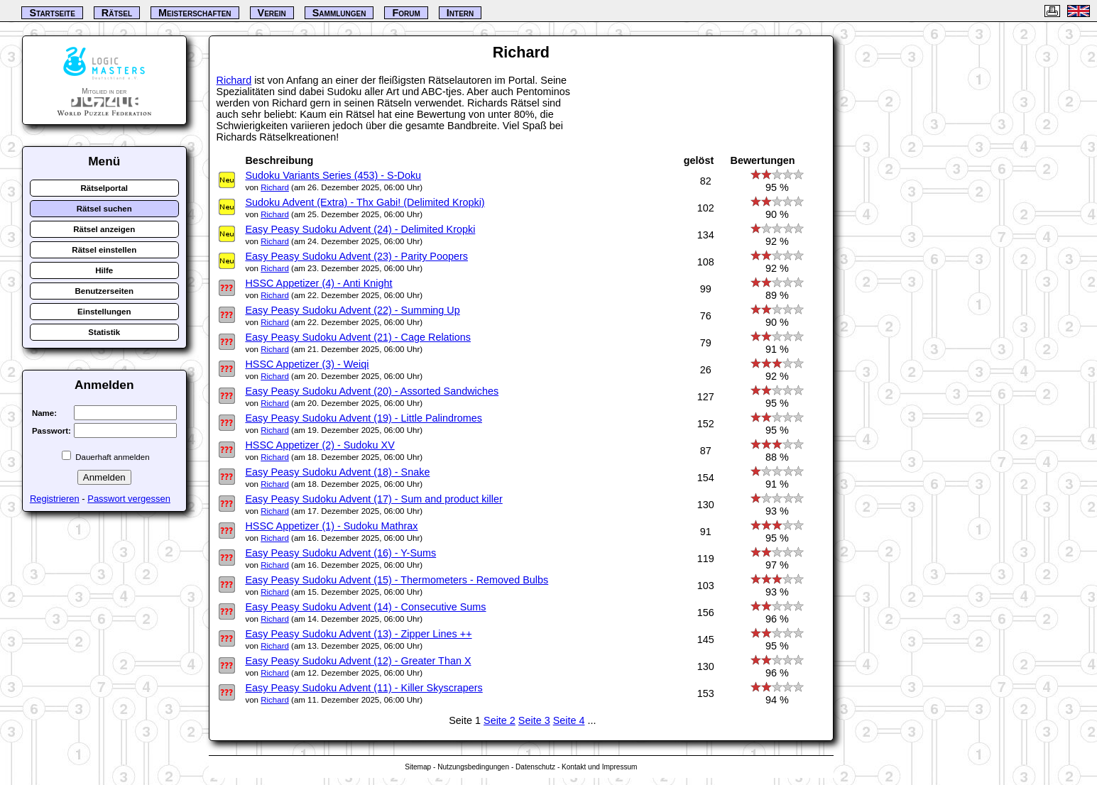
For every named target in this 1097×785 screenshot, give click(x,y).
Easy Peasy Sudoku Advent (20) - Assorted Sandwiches (371, 391)
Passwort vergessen (128, 498)
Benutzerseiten (104, 291)
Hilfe (104, 270)
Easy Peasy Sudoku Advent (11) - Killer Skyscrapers (363, 687)
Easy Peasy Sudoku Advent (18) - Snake (337, 472)
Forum (406, 12)
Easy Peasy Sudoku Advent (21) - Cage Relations (358, 337)
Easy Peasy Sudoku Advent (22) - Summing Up (352, 310)
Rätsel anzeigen (104, 229)
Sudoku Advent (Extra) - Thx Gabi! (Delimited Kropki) (364, 202)
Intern (460, 12)
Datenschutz (535, 767)
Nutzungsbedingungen (473, 767)
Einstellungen (104, 311)
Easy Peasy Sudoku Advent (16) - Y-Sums (340, 553)
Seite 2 (499, 720)
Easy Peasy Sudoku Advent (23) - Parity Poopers (356, 256)
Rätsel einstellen (104, 250)
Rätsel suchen (104, 208)
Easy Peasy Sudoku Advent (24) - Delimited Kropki (360, 229)
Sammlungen (339, 12)
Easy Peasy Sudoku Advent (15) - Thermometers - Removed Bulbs (396, 580)
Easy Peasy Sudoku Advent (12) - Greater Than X (358, 660)
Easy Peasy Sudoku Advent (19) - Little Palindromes (363, 418)
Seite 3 (534, 720)
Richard (234, 80)
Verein (272, 12)
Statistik (104, 332)
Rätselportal (104, 188)
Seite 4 (569, 720)
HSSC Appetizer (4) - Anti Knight (318, 283)
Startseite (52, 12)
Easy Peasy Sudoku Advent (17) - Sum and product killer (373, 499)
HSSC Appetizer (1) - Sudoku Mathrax (331, 526)
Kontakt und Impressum (599, 767)
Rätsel (117, 12)
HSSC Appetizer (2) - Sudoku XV (319, 445)
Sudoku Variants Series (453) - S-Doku (333, 175)
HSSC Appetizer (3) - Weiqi (307, 364)
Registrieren (55, 498)
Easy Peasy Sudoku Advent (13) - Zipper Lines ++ (358, 633)
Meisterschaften (194, 12)
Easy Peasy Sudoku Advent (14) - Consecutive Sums (365, 607)
